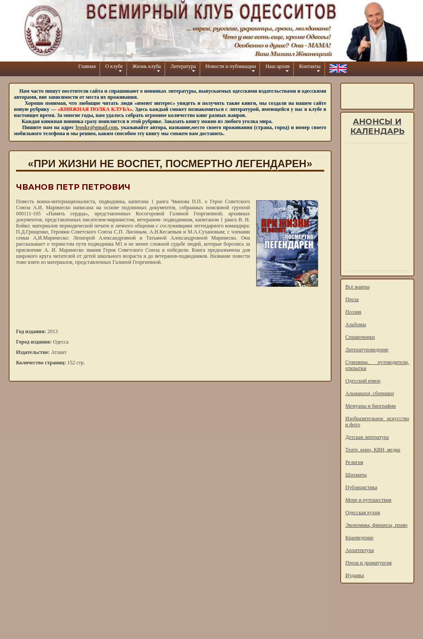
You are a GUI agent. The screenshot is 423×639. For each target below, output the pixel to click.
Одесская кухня (362, 512)
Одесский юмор (363, 381)
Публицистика (361, 487)
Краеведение (359, 538)
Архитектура (359, 550)
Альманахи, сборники (369, 393)
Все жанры (357, 287)
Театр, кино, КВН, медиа (372, 450)
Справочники (360, 337)
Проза (352, 299)
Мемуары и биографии (370, 406)
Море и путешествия (368, 500)
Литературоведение (367, 350)
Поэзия (353, 312)
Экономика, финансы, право (376, 525)
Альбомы (355, 324)
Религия (354, 462)
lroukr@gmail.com (97, 127)
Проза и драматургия (368, 563)
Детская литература (367, 437)
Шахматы (356, 475)
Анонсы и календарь (377, 126)
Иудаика (354, 575)
